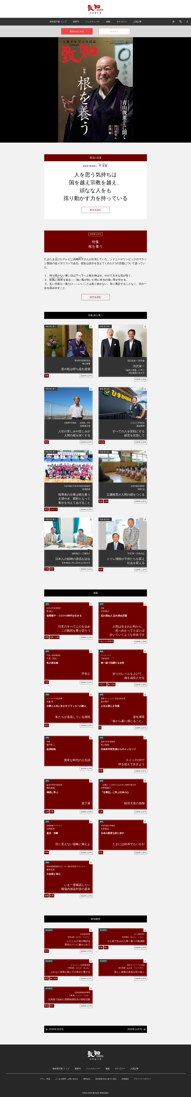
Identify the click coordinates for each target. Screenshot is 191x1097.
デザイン (102, 685)
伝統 (46, 682)
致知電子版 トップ (58, 21)
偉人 (52, 1006)
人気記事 (137, 21)
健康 (46, 896)
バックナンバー (92, 21)
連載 (108, 21)
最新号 (76, 21)
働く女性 (111, 685)
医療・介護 (54, 637)
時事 (46, 637)
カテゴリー (122, 21)
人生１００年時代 (106, 641)
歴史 (52, 569)
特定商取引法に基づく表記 (105, 1079)
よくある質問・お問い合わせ (66, 1079)
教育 (46, 442)
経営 (46, 725)
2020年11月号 (86, 376)
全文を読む (95, 210)
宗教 (46, 376)
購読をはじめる (77, 31)
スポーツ (53, 509)
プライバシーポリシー (142, 1079)
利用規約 (125, 1079)
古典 (106, 501)
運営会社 (86, 1079)
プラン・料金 (45, 1079)
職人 (106, 948)
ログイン (114, 31)
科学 (101, 771)
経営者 (101, 442)
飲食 (101, 948)
